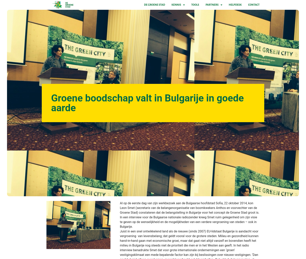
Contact (254, 4)
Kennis (178, 5)
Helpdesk (235, 4)
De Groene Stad (154, 4)
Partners (213, 5)
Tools (195, 4)
